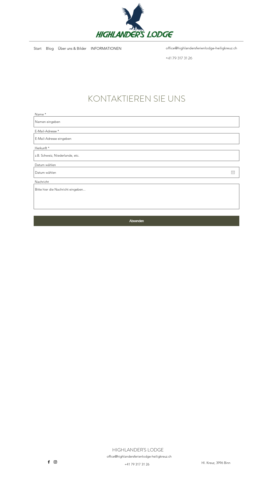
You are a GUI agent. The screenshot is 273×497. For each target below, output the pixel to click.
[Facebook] (49, 462)
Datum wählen (45, 164)
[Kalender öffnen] (233, 172)
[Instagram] (55, 462)
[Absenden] (136, 221)
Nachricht (42, 181)
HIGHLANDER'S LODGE (138, 449)
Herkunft (41, 148)
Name (39, 114)
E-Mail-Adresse (46, 131)
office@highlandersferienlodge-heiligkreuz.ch (139, 456)
